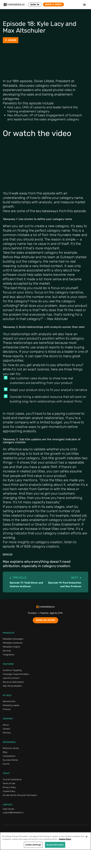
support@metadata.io (13, 812)
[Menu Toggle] (84, 4)
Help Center (8, 809)
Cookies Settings (33, 845)
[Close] (86, 837)
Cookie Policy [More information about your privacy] (65, 839)
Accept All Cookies (55, 845)
